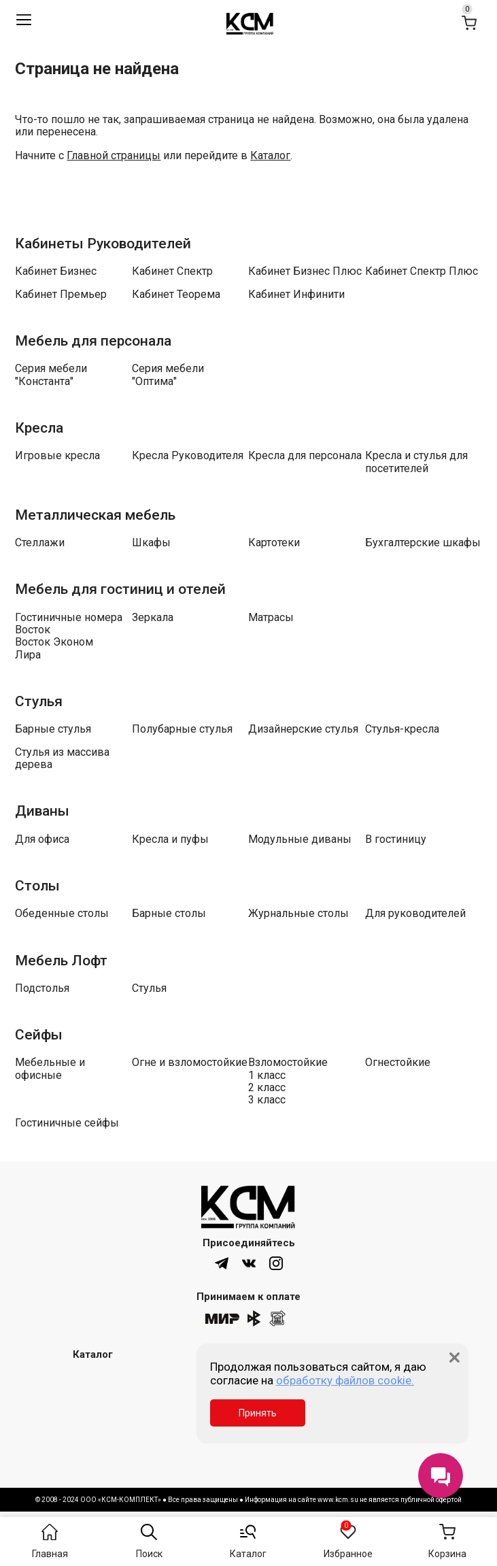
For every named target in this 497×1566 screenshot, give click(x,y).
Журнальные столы (298, 913)
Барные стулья (53, 729)
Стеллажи (40, 543)
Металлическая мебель (95, 515)
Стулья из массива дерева (62, 758)
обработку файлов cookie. (345, 1380)
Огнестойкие (397, 1062)
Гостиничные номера (68, 618)
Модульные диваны (300, 839)
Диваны (42, 811)
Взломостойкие (288, 1062)
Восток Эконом (54, 642)
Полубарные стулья (182, 729)
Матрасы (271, 618)
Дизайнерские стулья (303, 729)
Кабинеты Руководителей (103, 243)
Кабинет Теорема (176, 294)
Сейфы (39, 1035)
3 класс (267, 1100)
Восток (32, 630)
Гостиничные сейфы (67, 1123)
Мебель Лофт (61, 960)
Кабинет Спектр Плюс (421, 271)
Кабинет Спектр (172, 271)
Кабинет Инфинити (296, 294)
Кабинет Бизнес (56, 271)
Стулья (39, 701)
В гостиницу (395, 839)
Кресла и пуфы (170, 839)
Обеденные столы (62, 913)
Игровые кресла (57, 456)
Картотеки (274, 543)
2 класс (267, 1088)
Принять (258, 1412)
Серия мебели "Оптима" (168, 375)
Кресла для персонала (305, 456)
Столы (37, 886)
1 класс (267, 1075)
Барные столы (169, 913)
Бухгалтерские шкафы (423, 543)
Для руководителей (415, 913)
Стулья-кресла (402, 729)
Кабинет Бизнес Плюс (305, 271)
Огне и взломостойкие (189, 1062)
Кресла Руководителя (187, 456)
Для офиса (42, 839)
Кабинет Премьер (61, 294)
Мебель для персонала (93, 341)
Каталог (270, 156)
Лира (28, 655)
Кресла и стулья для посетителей (416, 462)
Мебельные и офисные (50, 1068)
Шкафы (151, 543)
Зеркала (152, 618)
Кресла (39, 428)
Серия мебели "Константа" (51, 375)
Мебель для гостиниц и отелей (120, 589)
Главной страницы (113, 156)
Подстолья (42, 988)
